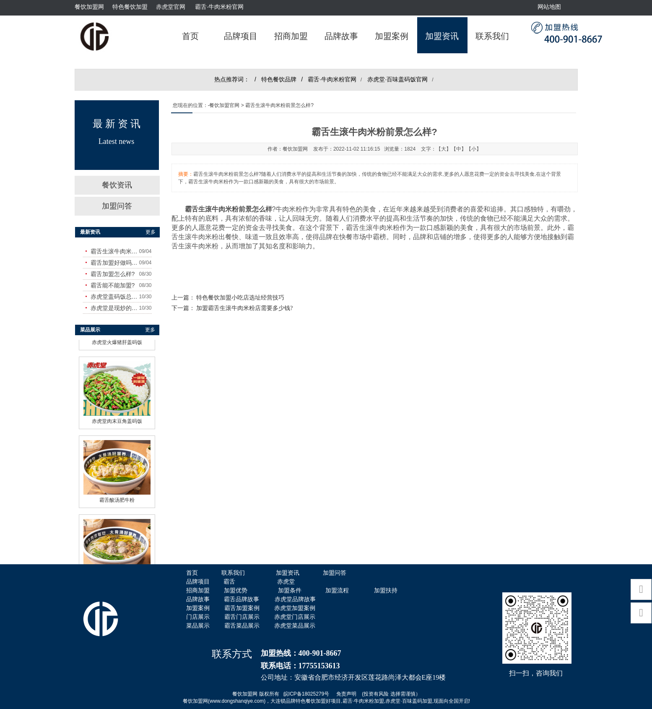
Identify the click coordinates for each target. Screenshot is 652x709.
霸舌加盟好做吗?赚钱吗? (115, 262)
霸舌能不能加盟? (113, 285)
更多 (150, 232)
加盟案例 (391, 36)
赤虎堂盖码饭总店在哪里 (115, 296)
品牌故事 (341, 36)
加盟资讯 (442, 36)
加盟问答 (117, 206)
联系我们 (492, 36)
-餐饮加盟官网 (224, 105)
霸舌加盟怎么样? (113, 274)
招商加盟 (291, 36)
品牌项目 (240, 36)
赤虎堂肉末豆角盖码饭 (117, 419)
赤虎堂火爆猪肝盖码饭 (117, 340)
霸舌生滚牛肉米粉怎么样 (115, 251)
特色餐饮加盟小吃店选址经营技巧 (240, 298)
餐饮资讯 (117, 185)
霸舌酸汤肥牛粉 (117, 498)
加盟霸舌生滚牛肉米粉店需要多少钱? (244, 308)
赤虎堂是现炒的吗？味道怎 (115, 308)
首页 (190, 36)
